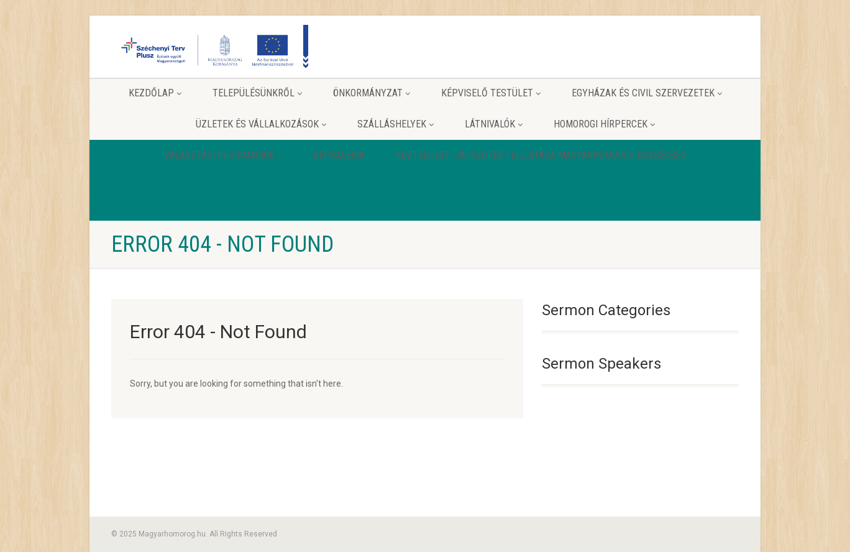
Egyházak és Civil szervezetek (647, 93)
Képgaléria (339, 155)
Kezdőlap (155, 93)
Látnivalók (494, 124)
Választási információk (223, 155)
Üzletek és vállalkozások (261, 124)
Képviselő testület (491, 93)
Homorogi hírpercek (604, 124)
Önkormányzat (371, 93)
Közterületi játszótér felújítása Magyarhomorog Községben (541, 155)
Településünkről (257, 93)
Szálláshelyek (395, 124)
